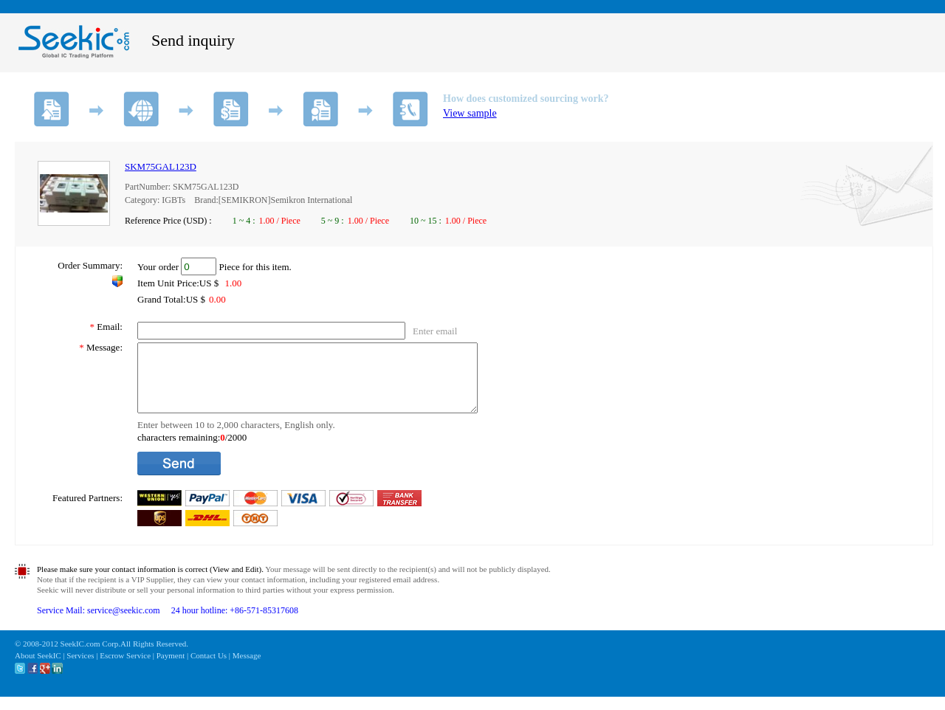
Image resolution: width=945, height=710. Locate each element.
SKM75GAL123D (160, 166)
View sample (470, 113)
